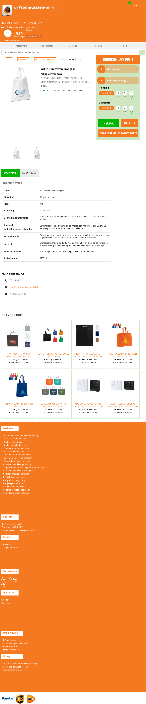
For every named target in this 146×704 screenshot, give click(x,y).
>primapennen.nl (9, 646)
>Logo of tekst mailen (11, 670)
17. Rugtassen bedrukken (13, 486)
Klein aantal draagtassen (45, 59)
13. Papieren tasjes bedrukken (15, 473)
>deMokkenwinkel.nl (10, 649)
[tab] (10, 173)
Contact (98, 45)
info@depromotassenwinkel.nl (24, 287)
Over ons (5, 603)
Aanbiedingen (47, 45)
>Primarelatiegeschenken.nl (14, 643)
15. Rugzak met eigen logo (13, 480)
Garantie (73, 45)
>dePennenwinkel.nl (10, 640)
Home (5, 45)
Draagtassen (23, 59)
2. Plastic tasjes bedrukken (13, 438)
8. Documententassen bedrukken (16, 458)
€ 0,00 (137, 5)
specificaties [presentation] (11, 173)
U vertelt (5, 599)
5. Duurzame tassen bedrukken (15, 448)
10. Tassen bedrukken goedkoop (16, 464)
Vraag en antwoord (10, 547)
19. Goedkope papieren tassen (15, 493)
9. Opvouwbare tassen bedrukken (16, 461)
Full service (6, 544)
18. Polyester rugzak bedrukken (15, 489)
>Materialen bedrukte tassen (14, 666)
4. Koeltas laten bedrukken (13, 445)
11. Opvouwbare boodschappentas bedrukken (22, 467)
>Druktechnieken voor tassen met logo (19, 663)
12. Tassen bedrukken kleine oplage (17, 470)
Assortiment (21, 45)
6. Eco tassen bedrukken (12, 451)
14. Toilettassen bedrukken (13, 477)
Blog (124, 45)
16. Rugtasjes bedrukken (12, 483)
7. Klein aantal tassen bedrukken (16, 454)
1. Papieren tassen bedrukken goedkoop (19, 435)
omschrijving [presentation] (29, 173)
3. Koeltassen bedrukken (12, 442)
